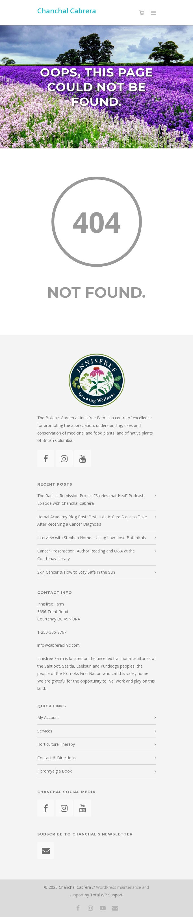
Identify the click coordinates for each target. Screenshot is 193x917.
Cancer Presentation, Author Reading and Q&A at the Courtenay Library (86, 554)
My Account (48, 717)
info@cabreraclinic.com (58, 645)
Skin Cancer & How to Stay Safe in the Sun (76, 572)
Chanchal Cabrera (66, 10)
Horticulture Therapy (56, 744)
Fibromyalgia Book (54, 771)
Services (44, 731)
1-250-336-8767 (51, 632)
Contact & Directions (56, 757)
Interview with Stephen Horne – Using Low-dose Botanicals (91, 537)
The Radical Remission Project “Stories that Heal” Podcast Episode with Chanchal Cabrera (90, 499)
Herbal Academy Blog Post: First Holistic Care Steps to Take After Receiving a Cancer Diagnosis (92, 520)
